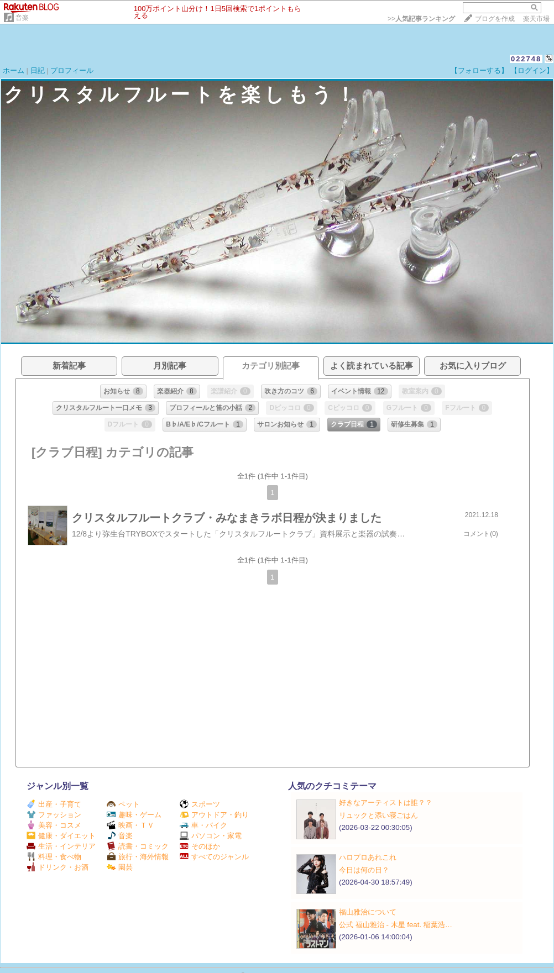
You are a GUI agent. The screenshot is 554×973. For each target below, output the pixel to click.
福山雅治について (367, 912)
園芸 (120, 867)
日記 (37, 70)
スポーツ (200, 804)
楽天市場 (536, 19)
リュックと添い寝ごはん (378, 815)
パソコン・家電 (211, 836)
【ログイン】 (531, 70)
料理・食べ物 (54, 857)
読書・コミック (138, 846)
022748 (526, 59)
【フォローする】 (479, 70)
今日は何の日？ (364, 870)
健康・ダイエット (61, 836)
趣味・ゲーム (134, 815)
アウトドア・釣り (214, 815)
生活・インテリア (61, 846)
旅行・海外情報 (138, 857)
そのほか (200, 846)
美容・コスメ (54, 825)
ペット (123, 804)
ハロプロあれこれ (367, 857)
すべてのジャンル (214, 857)
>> (421, 19)
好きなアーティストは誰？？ (385, 802)
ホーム (13, 70)
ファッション (54, 815)
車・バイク (203, 825)
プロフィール (71, 70)
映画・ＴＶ (130, 825)
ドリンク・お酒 (57, 867)
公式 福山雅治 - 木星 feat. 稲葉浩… (395, 925)
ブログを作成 (495, 19)
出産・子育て (54, 804)
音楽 (22, 18)
